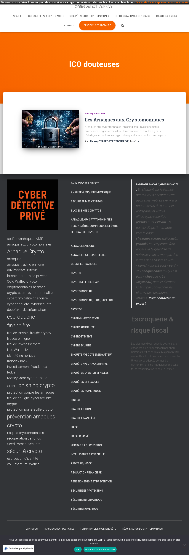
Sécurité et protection (87, 482)
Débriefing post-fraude (97, 25)
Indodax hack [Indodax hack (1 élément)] (17, 353)
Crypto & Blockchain (85, 274)
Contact (69, 25)
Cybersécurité (81, 337)
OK (78, 549)
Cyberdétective (81, 328)
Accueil (16, 16)
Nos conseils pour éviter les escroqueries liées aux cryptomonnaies (106, 530)
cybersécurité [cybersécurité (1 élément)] (41, 296)
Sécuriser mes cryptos (87, 193)
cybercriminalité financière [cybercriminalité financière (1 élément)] (27, 290)
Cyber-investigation (85, 310)
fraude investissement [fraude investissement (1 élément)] (24, 336)
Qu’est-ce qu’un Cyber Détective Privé (35, 530)
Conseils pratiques (84, 255)
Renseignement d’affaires (59, 520)
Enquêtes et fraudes (85, 373)
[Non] (184, 545)
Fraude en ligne (81, 400)
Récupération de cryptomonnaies (89, 16)
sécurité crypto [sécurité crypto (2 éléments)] (24, 443)
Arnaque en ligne (95, 111)
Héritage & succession (86, 437)
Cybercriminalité (82, 319)
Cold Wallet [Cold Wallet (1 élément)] (16, 273)
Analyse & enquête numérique (91, 184)
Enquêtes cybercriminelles (90, 364)
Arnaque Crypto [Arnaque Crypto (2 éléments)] (25, 243)
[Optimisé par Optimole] (18, 548)
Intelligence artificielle (88, 446)
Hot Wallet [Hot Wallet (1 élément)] (15, 342)
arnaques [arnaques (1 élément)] (14, 251)
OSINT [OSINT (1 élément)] (12, 378)
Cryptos (76, 301)
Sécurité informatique (86, 491)
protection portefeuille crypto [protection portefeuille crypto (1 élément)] (30, 401)
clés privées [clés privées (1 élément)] (38, 268)
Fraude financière (83, 410)
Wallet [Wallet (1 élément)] (34, 456)
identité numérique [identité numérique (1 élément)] (21, 347)
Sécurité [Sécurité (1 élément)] (34, 436)
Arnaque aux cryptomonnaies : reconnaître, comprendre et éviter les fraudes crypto (95, 218)
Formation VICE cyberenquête (98, 520)
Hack (74, 419)
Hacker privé (80, 428)
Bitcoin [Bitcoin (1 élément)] (32, 262)
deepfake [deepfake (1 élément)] (14, 301)
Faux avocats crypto (85, 175)
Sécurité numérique (84, 500)
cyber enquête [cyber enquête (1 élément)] (18, 296)
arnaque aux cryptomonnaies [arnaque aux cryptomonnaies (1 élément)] (29, 236)
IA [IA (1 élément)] (26, 342)
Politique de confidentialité (100, 549)
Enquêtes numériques (86, 382)
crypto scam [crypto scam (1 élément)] (16, 285)
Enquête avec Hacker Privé (89, 355)
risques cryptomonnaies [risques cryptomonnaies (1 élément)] (25, 425)
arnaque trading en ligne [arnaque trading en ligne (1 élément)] (25, 256)
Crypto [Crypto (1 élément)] (31, 273)
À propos (32, 520)
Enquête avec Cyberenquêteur (91, 346)
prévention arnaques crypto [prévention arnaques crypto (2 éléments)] (31, 412)
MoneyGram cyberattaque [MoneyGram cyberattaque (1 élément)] (27, 370)
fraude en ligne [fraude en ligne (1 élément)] (18, 331)
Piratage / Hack (81, 455)
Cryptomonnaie (81, 283)
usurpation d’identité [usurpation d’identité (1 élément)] (22, 450)
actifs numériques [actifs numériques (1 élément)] (20, 231)
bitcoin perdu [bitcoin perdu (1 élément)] (17, 268)
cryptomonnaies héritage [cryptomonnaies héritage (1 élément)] (26, 279)
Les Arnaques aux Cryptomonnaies (124, 117)
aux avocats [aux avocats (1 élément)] (16, 262)
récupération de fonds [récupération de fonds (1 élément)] (24, 430)
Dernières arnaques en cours (132, 16)
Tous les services (166, 16)
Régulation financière (86, 464)
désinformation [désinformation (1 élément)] (34, 301)
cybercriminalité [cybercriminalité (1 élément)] (40, 285)
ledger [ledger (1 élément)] (12, 364)
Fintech (76, 391)
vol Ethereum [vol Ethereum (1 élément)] (17, 456)
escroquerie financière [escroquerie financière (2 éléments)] (21, 313)
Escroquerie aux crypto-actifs (45, 16)
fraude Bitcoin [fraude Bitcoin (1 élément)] (17, 325)
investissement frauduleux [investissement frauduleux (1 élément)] (27, 359)
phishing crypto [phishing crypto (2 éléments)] (36, 377)
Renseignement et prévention (91, 473)
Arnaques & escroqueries (88, 246)
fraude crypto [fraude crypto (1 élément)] (40, 325)
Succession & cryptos (86, 202)
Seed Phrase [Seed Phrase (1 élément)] (16, 436)
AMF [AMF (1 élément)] (39, 231)
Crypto (76, 264)
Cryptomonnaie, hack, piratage (92, 292)
